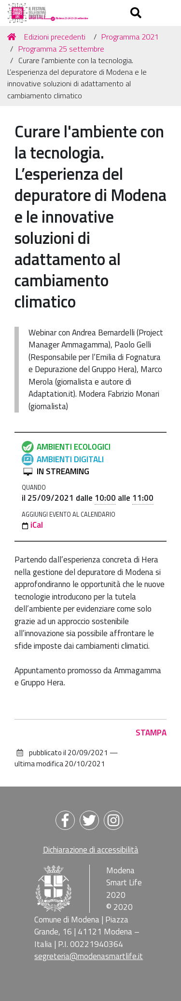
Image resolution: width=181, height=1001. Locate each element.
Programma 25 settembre (61, 48)
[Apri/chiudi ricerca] (137, 13)
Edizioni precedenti (54, 36)
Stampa (151, 732)
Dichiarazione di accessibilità (91, 849)
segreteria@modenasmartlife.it (88, 956)
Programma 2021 (130, 36)
